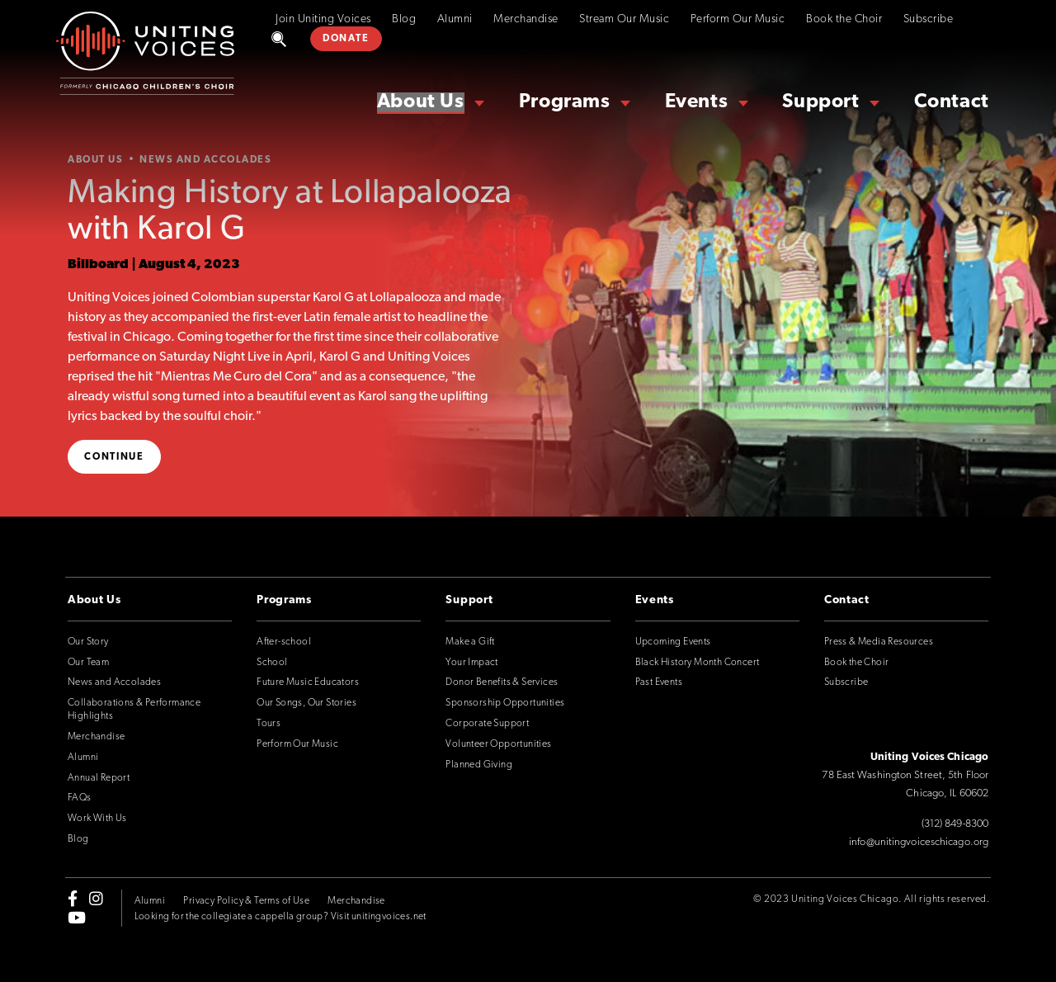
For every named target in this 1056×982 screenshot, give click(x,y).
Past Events (658, 682)
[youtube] (77, 917)
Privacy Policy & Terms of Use (246, 901)
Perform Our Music (738, 19)
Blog (404, 19)
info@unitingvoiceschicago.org (918, 842)
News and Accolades (114, 682)
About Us (420, 102)
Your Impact (471, 663)
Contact (951, 102)
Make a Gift (470, 642)
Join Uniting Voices (323, 19)
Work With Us (97, 819)
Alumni (455, 19)
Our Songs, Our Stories (306, 703)
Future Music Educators (308, 682)
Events (696, 102)
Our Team (88, 663)
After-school (284, 642)
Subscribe (928, 19)
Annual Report (99, 778)
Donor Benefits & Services (502, 682)
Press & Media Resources (878, 642)
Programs (564, 102)
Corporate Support (487, 724)
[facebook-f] (73, 899)
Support (820, 102)
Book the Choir (844, 19)
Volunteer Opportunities (498, 744)
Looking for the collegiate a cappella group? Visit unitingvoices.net (280, 917)
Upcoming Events (673, 642)
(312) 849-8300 (955, 824)
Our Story (88, 642)
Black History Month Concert (697, 663)
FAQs (80, 798)
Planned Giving (479, 765)
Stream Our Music (624, 19)
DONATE (346, 39)
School (272, 663)
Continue (114, 457)
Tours (268, 724)
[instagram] (96, 899)
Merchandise (526, 19)
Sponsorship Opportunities (505, 703)
